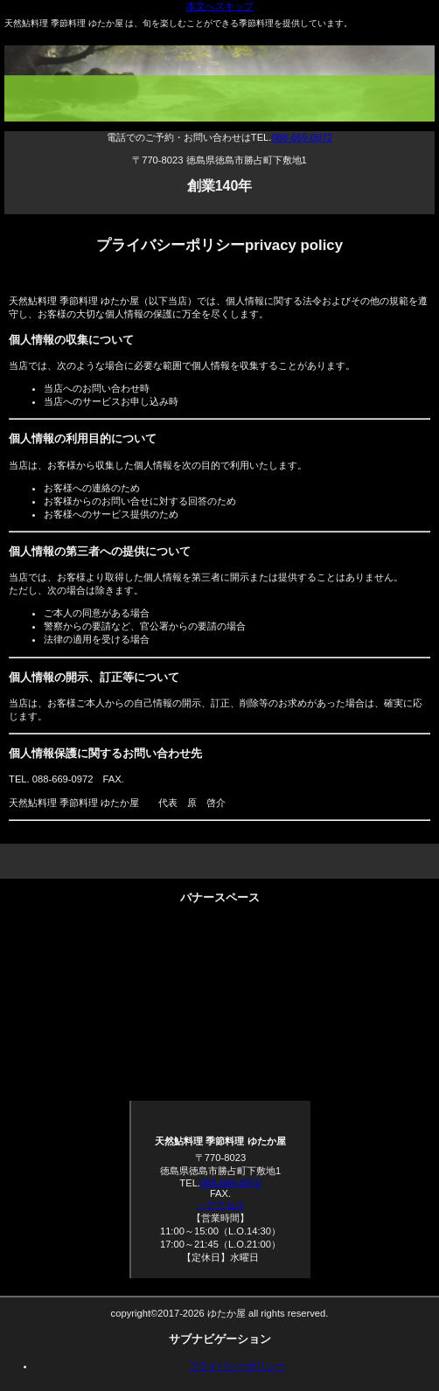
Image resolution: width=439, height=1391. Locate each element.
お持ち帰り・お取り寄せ (220, 1009)
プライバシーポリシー (237, 1365)
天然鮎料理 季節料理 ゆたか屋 (224, 104)
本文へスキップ (220, 6)
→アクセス (220, 1205)
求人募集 (220, 1070)
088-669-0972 (301, 137)
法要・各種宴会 (220, 947)
